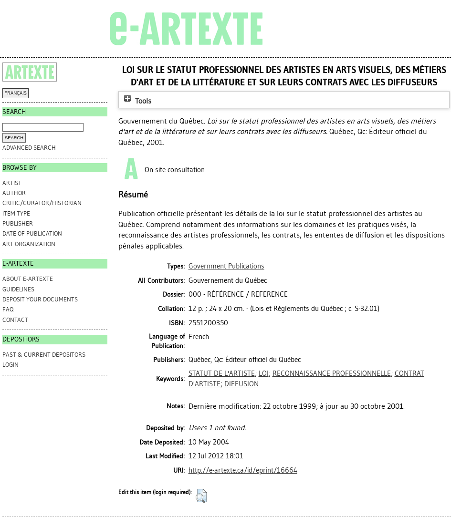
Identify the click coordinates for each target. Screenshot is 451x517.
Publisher (17, 223)
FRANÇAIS (15, 93)
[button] (201, 496)
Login (10, 364)
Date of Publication (32, 233)
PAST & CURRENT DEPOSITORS (43, 354)
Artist (11, 182)
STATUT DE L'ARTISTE (222, 373)
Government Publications (226, 266)
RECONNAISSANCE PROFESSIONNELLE (332, 373)
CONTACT (15, 319)
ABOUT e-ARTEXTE (27, 278)
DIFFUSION (241, 384)
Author (14, 192)
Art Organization (28, 244)
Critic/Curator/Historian (42, 203)
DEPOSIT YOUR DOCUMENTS (40, 299)
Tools (136, 100)
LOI (264, 373)
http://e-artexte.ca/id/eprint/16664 (243, 470)
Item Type (16, 213)
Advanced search (29, 147)
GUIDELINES (18, 289)
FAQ (7, 309)
